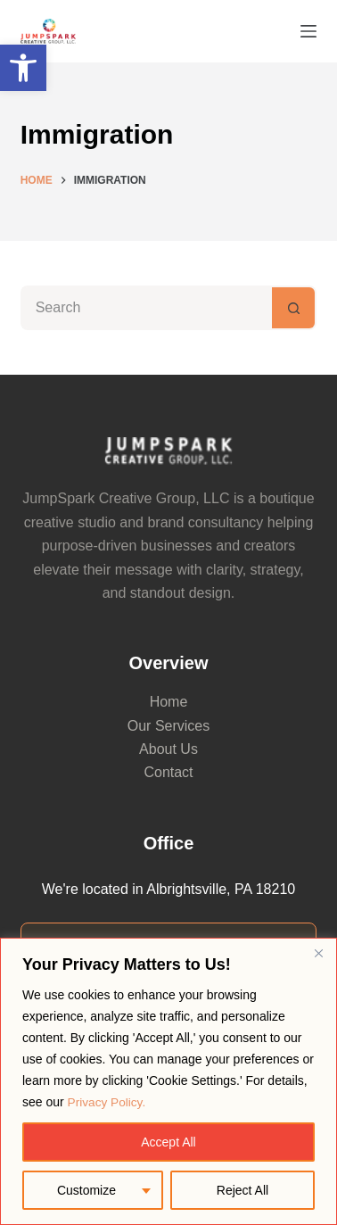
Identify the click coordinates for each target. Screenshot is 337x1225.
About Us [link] (168, 749)
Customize (86, 1190)
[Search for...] (147, 308)
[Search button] (294, 308)
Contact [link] (168, 772)
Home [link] (169, 701)
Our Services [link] (168, 725)
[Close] (318, 953)
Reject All (242, 1190)
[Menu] (308, 31)
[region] (168, 1082)
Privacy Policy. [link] (108, 1103)
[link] (23, 68)
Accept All (168, 1142)
